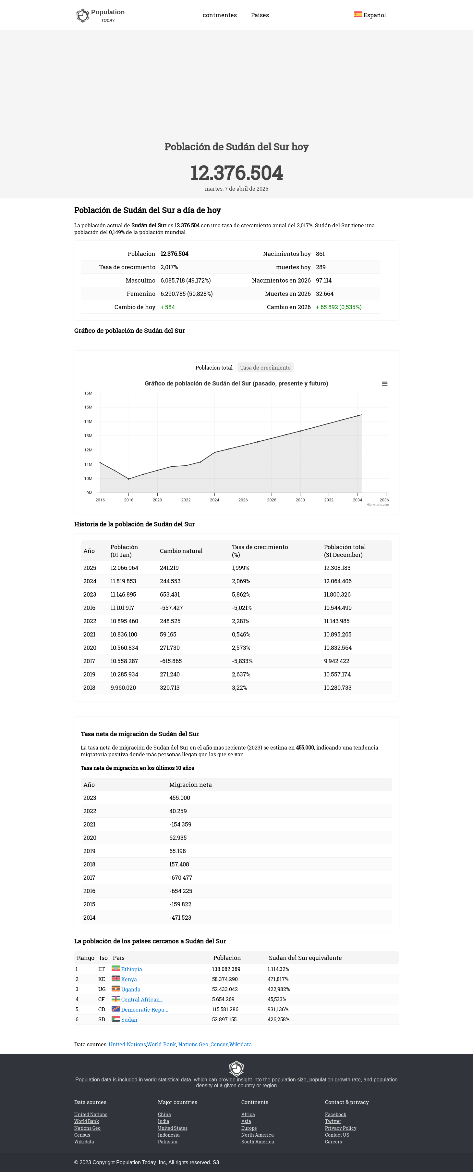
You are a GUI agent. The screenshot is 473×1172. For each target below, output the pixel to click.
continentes (220, 15)
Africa (248, 1114)
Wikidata (240, 1044)
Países (260, 15)
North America (257, 1135)
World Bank (161, 1044)
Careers (333, 1142)
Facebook (335, 1114)
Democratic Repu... (140, 1009)
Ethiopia (127, 969)
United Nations (127, 1044)
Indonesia (169, 1135)
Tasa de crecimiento (265, 367)
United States (173, 1128)
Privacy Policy (341, 1128)
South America (257, 1142)
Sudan (124, 1019)
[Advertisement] (236, 88)
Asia (246, 1121)
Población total (214, 367)
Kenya (124, 979)
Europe (249, 1128)
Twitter (333, 1121)
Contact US (337, 1135)
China (164, 1114)
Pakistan (167, 1142)
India (163, 1121)
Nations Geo (193, 1044)
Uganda (126, 989)
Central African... (138, 999)
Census (219, 1044)
